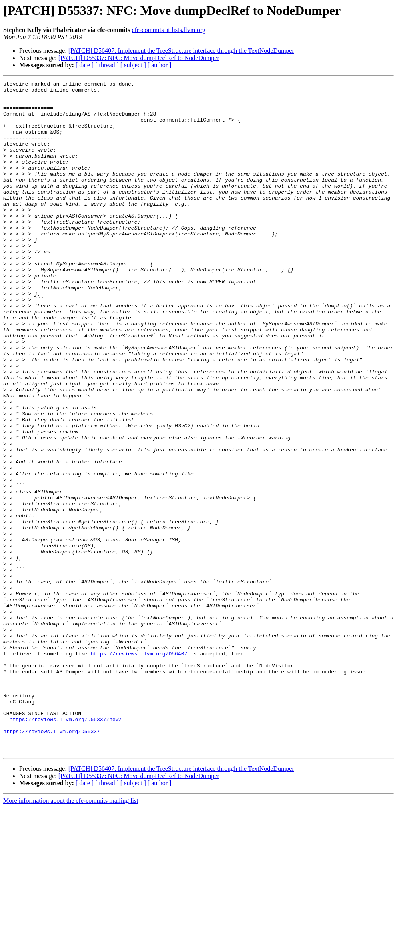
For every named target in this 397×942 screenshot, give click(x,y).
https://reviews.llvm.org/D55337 (51, 862)
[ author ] (160, 65)
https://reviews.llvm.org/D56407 (138, 768)
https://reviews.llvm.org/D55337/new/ (66, 847)
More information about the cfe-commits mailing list (70, 935)
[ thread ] (107, 65)
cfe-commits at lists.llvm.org (168, 29)
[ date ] (85, 65)
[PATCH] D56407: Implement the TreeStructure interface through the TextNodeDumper (181, 50)
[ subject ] (133, 65)
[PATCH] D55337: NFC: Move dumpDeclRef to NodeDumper (138, 57)
